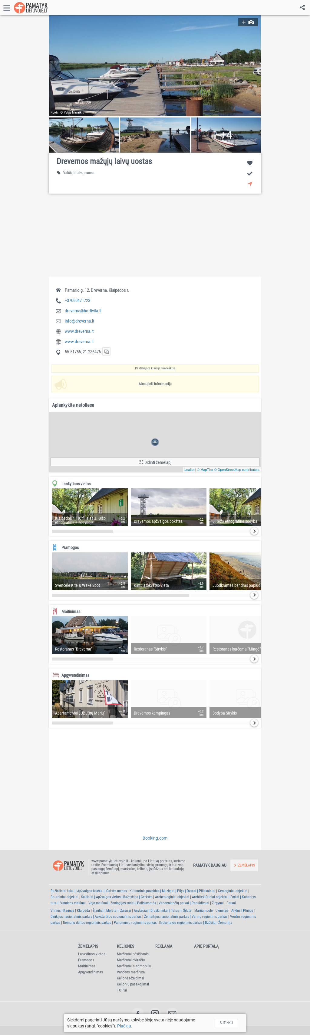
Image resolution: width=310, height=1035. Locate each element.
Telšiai (175, 910)
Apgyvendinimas (90, 972)
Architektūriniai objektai (210, 897)
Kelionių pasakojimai (133, 984)
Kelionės (125, 946)
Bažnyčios (130, 897)
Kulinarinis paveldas (144, 891)
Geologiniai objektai (232, 891)
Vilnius (56, 910)
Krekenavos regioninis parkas (180, 923)
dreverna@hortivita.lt (83, 310)
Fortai (234, 897)
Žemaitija (225, 923)
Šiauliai (98, 910)
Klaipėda (83, 910)
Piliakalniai (207, 891)
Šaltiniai (87, 897)
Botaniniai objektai (64, 897)
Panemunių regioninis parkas (135, 923)
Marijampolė (203, 910)
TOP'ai (122, 990)
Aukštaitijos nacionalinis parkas (118, 916)
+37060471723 (77, 300)
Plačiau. (124, 1026)
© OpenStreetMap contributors (236, 469)
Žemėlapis (88, 946)
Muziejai (168, 891)
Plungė (248, 910)
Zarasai (125, 910)
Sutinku (226, 1023)
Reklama (163, 946)
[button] (155, 65)
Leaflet (189, 469)
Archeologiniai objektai (172, 897)
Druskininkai (159, 910)
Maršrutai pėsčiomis (133, 954)
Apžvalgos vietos (108, 897)
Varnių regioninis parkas (209, 916)
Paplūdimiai (200, 903)
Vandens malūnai (73, 903)
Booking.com (155, 838)
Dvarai (191, 891)
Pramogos (86, 960)
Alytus (235, 910)
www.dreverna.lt (79, 331)
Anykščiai (141, 910)
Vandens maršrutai (131, 972)
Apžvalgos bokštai (90, 891)
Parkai (231, 903)
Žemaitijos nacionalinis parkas (166, 916)
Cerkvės (146, 897)
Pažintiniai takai (62, 891)
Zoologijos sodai (122, 903)
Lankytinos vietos (91, 954)
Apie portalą (206, 946)
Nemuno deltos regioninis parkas (87, 923)
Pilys (180, 891)
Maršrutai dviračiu (131, 960)
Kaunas (68, 910)
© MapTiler (205, 469)
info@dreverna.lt (79, 321)
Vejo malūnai (98, 903)
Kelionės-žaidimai (130, 978)
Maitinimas (86, 966)
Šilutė (187, 910)
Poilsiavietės (146, 903)
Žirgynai (218, 903)
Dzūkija (210, 923)
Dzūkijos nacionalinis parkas (71, 916)
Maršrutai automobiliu (134, 966)
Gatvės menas (116, 891)
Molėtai (111, 910)
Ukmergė (222, 910)
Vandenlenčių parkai (174, 903)
